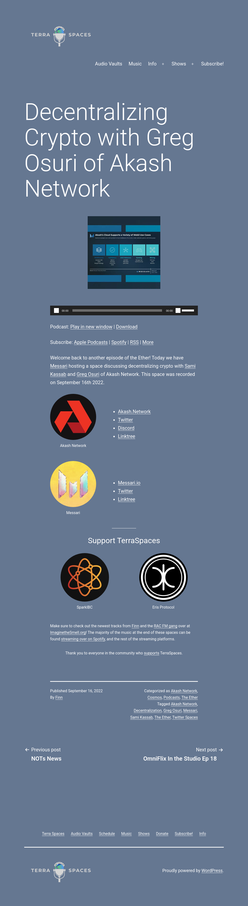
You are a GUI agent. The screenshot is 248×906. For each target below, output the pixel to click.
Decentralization (148, 710)
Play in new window (91, 327)
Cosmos (154, 697)
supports (151, 653)
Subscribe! (212, 64)
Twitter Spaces (185, 717)
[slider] (117, 310)
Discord (126, 428)
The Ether (189, 697)
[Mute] (178, 310)
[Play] (56, 310)
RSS (134, 342)
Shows (179, 64)
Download (127, 327)
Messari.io (129, 483)
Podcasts (171, 697)
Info (152, 64)
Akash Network (184, 691)
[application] (124, 310)
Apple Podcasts (91, 342)
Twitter (125, 420)
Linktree (126, 436)
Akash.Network (134, 411)
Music (135, 64)
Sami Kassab (141, 717)
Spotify (118, 342)
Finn (135, 626)
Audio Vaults (108, 64)
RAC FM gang (165, 626)
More (148, 342)
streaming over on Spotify (83, 639)
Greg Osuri (88, 374)
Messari (58, 366)
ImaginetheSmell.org (68, 632)
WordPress (212, 870)
